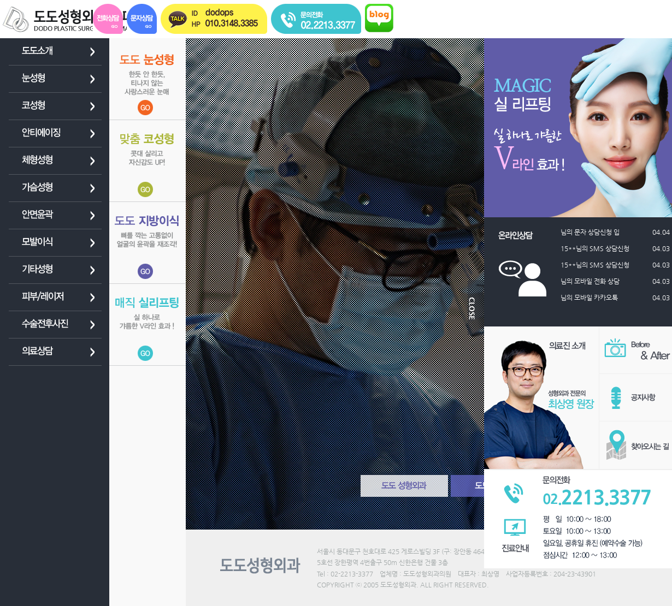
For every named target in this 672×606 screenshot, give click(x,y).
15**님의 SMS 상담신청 (601, 248)
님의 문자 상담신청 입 (596, 232)
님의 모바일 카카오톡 (595, 297)
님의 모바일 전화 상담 (596, 281)
